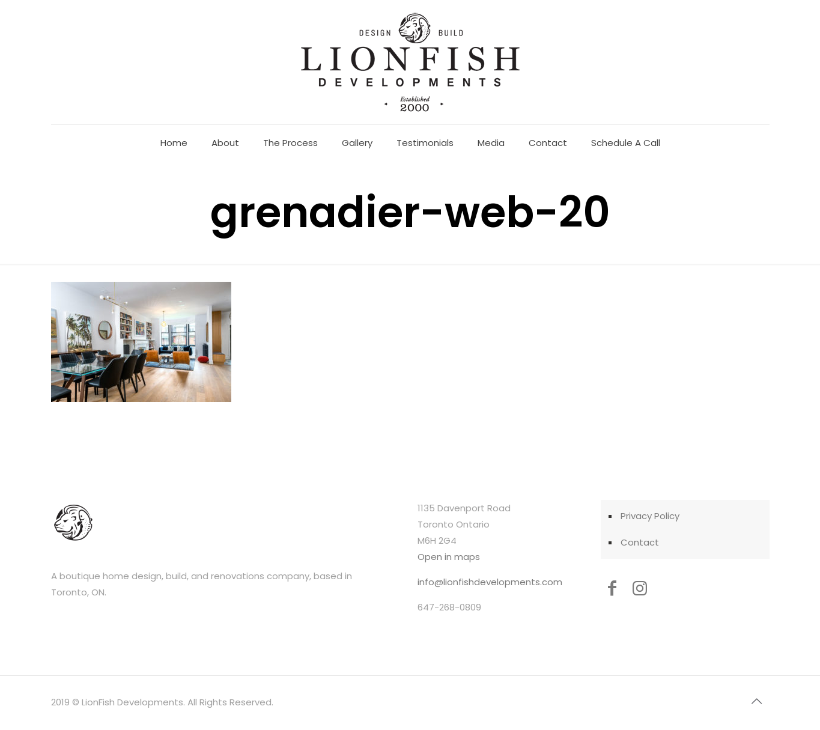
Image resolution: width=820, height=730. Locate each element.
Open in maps (449, 556)
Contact (640, 542)
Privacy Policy (650, 515)
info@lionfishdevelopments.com (490, 582)
